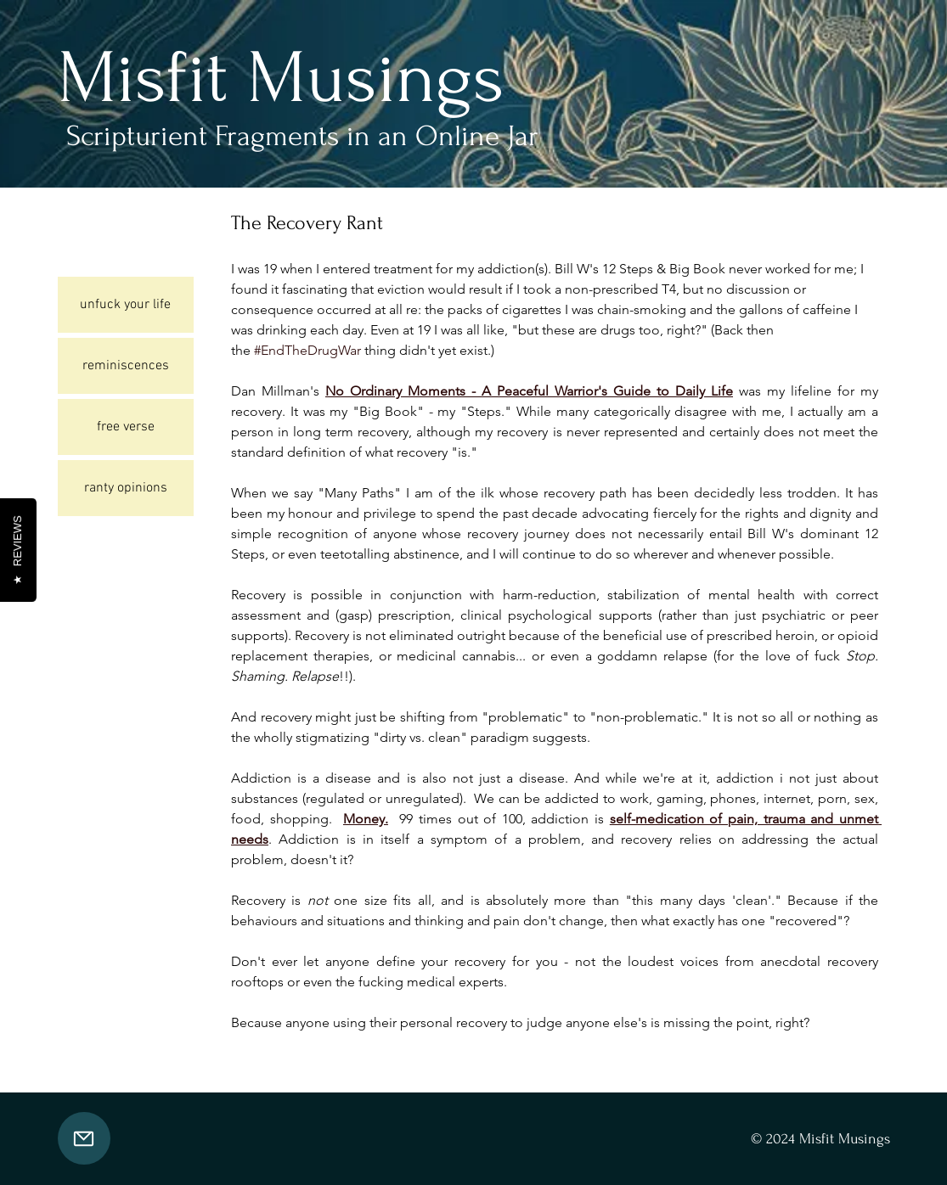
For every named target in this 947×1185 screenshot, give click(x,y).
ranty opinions (125, 488)
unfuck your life (125, 304)
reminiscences (125, 365)
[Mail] (84, 1138)
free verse (126, 426)
